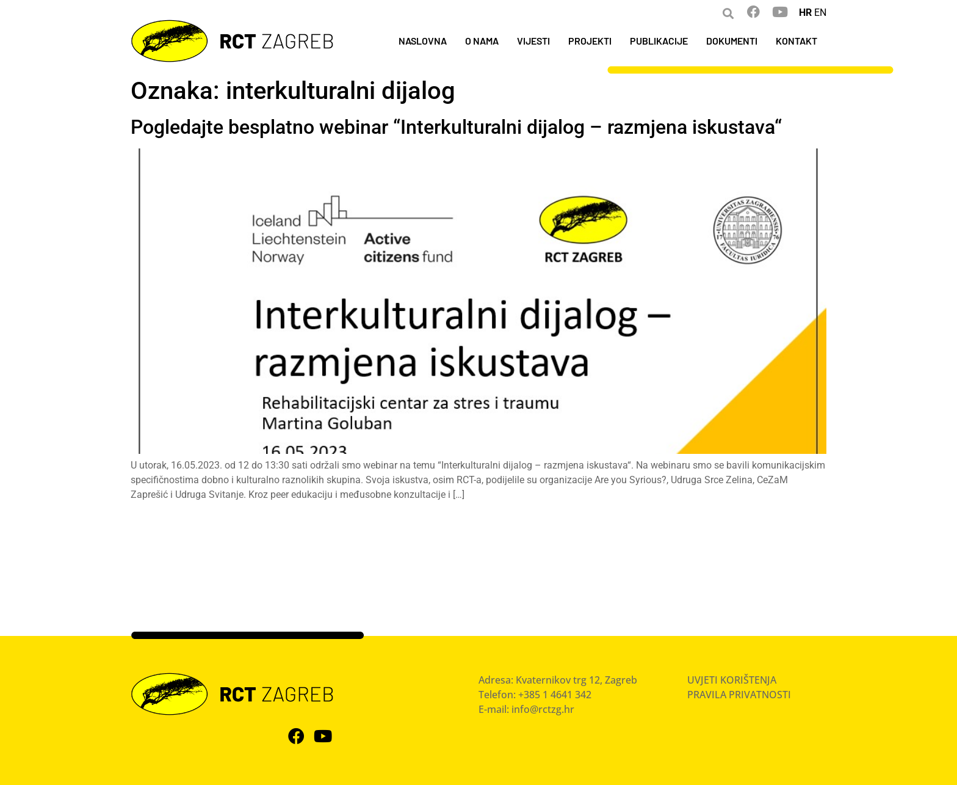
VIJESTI (533, 40)
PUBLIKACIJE (659, 40)
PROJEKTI (590, 40)
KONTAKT (796, 40)
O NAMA (482, 40)
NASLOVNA (423, 40)
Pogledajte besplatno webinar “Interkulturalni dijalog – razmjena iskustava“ (456, 127)
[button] (728, 13)
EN (820, 12)
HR (805, 12)
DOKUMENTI (731, 40)
